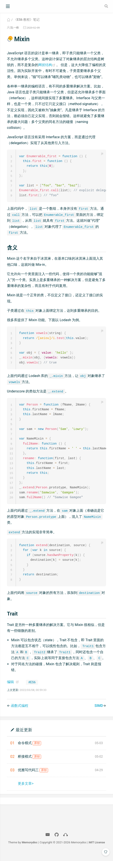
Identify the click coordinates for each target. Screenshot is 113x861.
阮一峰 (14, 27)
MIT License (97, 849)
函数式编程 (19, 713)
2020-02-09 (33, 27)
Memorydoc (30, 849)
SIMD (99, 713)
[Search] (106, 6)
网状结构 (47, 65)
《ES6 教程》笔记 (27, 20)
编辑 (10, 689)
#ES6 (32, 690)
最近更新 (24, 737)
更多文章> (25, 791)
